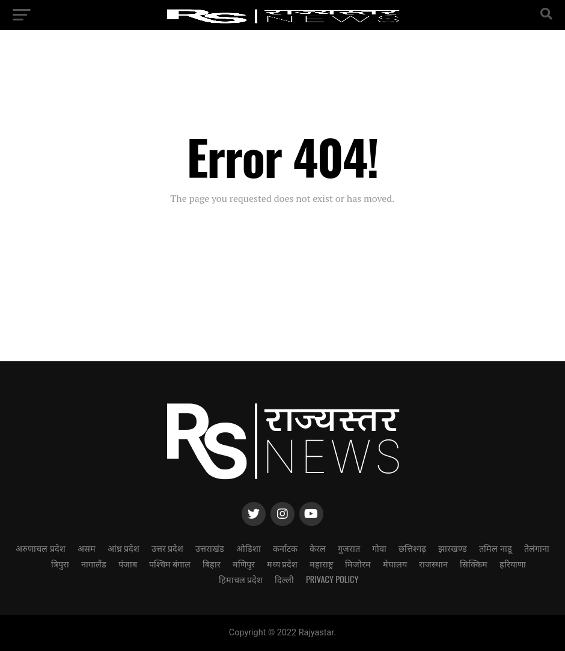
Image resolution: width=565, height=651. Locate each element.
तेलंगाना (536, 548)
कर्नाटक (285, 548)
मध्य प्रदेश (282, 563)
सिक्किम (473, 563)
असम (87, 548)
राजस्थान (433, 563)
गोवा (379, 548)
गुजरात (349, 548)
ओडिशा (248, 548)
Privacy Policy (332, 579)
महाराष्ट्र (321, 563)
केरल (318, 548)
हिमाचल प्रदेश (241, 579)
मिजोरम (358, 563)
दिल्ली (284, 579)
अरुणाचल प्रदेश (40, 548)
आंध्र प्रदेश (123, 548)
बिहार (212, 563)
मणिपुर (244, 563)
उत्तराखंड (209, 548)
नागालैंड (93, 563)
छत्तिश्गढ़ (412, 548)
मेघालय (395, 563)
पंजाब (127, 563)
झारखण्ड (452, 548)
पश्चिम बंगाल (170, 563)
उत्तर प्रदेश (167, 548)
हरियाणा (512, 563)
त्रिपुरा (60, 563)
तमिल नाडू (495, 548)
